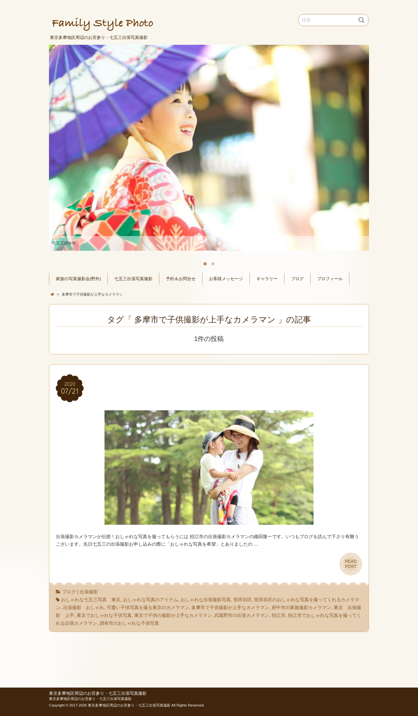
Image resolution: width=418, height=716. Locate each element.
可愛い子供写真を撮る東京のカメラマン (148, 607)
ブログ (297, 279)
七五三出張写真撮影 (133, 279)
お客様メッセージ (226, 279)
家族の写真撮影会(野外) (78, 279)
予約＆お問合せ (181, 279)
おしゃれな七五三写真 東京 (91, 599)
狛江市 (278, 615)
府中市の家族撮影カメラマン (301, 607)
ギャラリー (267, 279)
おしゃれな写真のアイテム (150, 599)
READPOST (350, 564)
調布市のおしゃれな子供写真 (129, 623)
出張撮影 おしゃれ (83, 607)
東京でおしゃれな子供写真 (104, 615)
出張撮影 (89, 591)
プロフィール (330, 279)
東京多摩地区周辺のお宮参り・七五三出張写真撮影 (98, 693)
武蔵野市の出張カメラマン (241, 615)
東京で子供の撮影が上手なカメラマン (173, 615)
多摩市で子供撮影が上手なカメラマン (230, 607)
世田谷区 (242, 599)
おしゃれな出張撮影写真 (206, 599)
